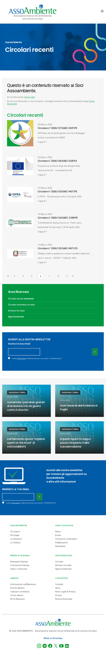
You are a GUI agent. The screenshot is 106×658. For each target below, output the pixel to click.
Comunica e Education (66, 539)
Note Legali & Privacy (65, 592)
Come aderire (16, 595)
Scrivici (58, 595)
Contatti (59, 584)
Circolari (59, 562)
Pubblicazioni (61, 543)
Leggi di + (42, 142)
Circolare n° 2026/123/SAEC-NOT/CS (58, 248)
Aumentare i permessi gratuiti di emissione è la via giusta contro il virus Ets (26, 406)
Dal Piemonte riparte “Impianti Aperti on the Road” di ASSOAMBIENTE (26, 442)
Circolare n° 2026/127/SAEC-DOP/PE (57, 128)
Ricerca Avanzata (63, 599)
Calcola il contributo (20, 592)
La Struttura (16, 539)
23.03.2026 (65, 434)
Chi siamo (15, 532)
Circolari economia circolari (21, 305)
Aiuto (57, 588)
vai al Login (29, 97)
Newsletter (60, 546)
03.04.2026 (12, 397)
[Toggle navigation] (102, 11)
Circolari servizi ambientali (21, 299)
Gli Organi (14, 535)
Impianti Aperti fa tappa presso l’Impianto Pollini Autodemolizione (75, 442)
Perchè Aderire (17, 588)
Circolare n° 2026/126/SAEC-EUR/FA (57, 161)
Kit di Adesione (17, 599)
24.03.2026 (12, 434)
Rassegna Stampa (17, 392)
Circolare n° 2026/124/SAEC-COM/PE (58, 217)
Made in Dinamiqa (53, 638)
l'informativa (21, 358)
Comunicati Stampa (19, 565)
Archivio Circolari (16, 311)
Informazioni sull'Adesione (23, 584)
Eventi (58, 535)
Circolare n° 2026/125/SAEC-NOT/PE (57, 191)
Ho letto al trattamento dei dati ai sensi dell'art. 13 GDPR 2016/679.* (37, 358)
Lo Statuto (15, 543)
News (58, 532)
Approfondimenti (16, 317)
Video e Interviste (18, 569)
